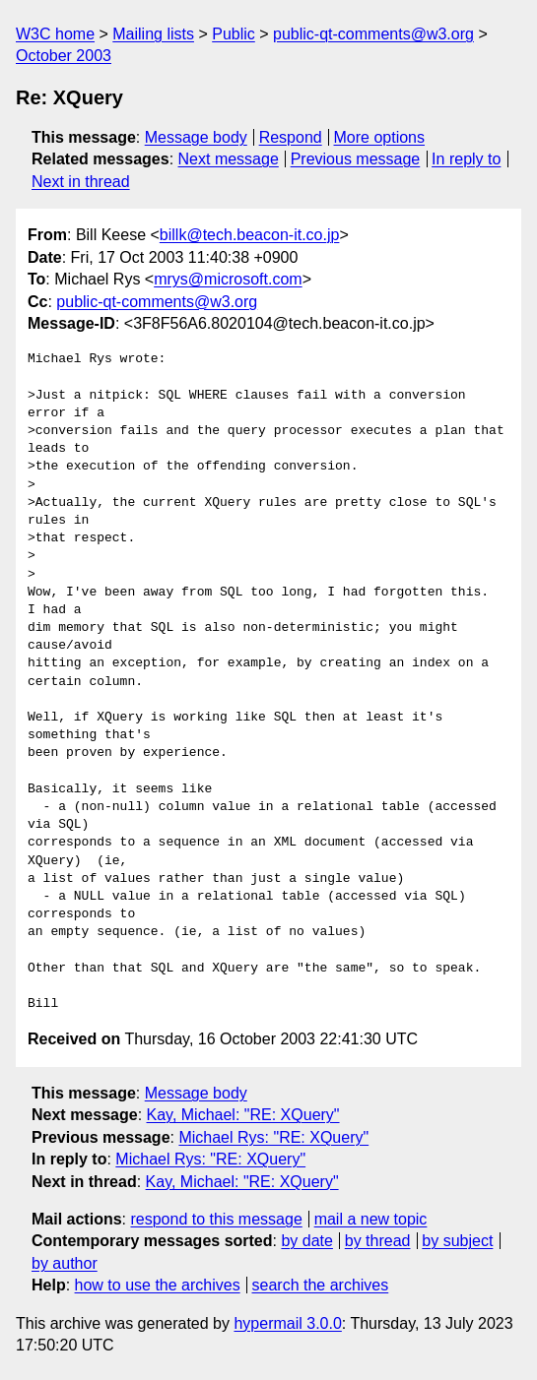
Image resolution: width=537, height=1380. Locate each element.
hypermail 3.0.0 (287, 1323)
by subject (457, 1240)
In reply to (466, 159)
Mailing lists (153, 34)
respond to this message (216, 1219)
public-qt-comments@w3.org (373, 34)
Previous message (356, 159)
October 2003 (63, 55)
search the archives (320, 1285)
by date (306, 1240)
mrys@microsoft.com (228, 279)
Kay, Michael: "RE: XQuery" (243, 1114)
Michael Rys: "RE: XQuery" (273, 1137)
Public (233, 34)
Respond (290, 137)
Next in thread (81, 181)
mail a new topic (371, 1219)
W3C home (55, 34)
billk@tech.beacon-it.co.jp (250, 234)
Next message (228, 159)
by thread (378, 1240)
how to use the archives (157, 1285)
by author (65, 1263)
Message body (196, 137)
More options (380, 137)
